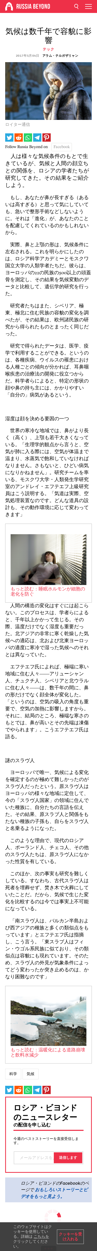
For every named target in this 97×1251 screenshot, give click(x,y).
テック (48, 49)
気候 (30, 1074)
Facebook (62, 147)
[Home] (9, 6)
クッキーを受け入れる (70, 1236)
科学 (13, 1074)
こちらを (41, 1236)
